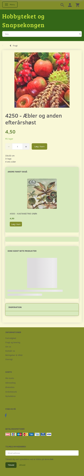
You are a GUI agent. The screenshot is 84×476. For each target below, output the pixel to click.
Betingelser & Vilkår (14, 355)
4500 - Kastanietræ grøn (23, 213)
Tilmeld (11, 465)
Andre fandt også (17, 171)
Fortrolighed (10, 338)
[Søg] (80, 33)
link (51, 459)
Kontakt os (10, 350)
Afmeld (22, 465)
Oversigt (9, 359)
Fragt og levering (12, 342)
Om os (8, 346)
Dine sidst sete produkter (22, 250)
